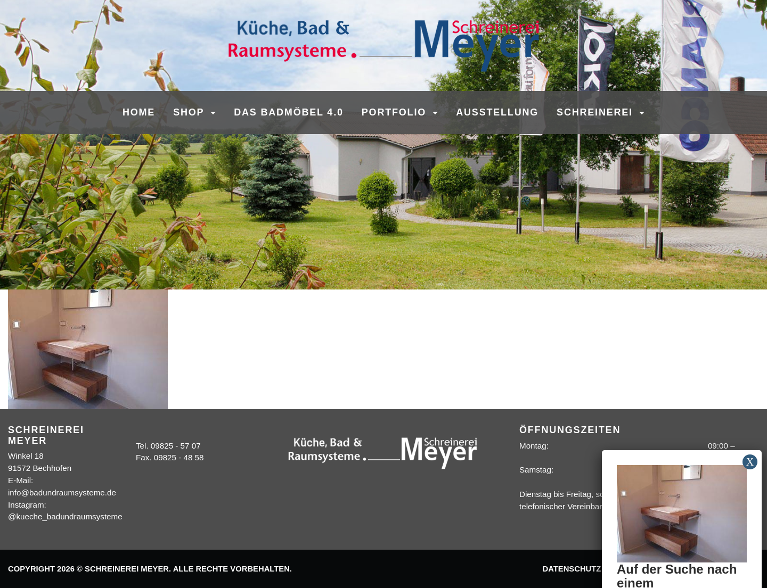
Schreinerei (597, 112)
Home (139, 112)
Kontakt (689, 569)
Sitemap (736, 569)
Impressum (635, 569)
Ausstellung (497, 112)
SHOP (190, 112)
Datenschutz (571, 569)
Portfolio (396, 112)
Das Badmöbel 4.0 (289, 112)
